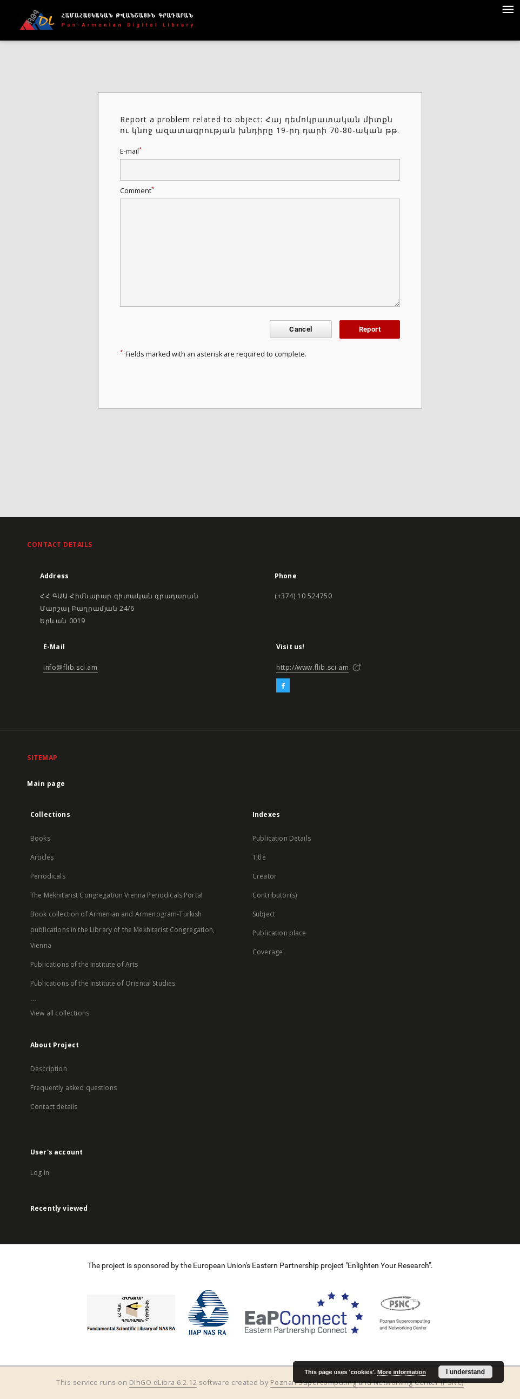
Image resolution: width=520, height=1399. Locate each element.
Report (370, 329)
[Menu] (507, 8)
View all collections (59, 1013)
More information (401, 1372)
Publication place (279, 933)
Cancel (300, 329)
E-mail (131, 151)
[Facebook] (283, 686)
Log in (39, 1172)
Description (48, 1068)
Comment (137, 190)
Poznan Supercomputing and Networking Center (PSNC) (367, 1382)
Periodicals (47, 876)
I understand (465, 1372)
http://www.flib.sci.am (312, 667)
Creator (264, 876)
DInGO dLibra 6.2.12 (163, 1382)
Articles (42, 857)
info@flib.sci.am (70, 667)
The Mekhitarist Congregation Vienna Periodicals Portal (116, 895)
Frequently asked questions (73, 1087)
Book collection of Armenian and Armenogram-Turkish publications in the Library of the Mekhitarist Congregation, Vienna (122, 929)
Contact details (53, 1106)
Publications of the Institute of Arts (84, 964)
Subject (263, 914)
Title (259, 857)
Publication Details (281, 838)
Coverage (267, 951)
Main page (46, 783)
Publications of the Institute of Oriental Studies (102, 983)
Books (40, 838)
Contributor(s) (274, 895)
